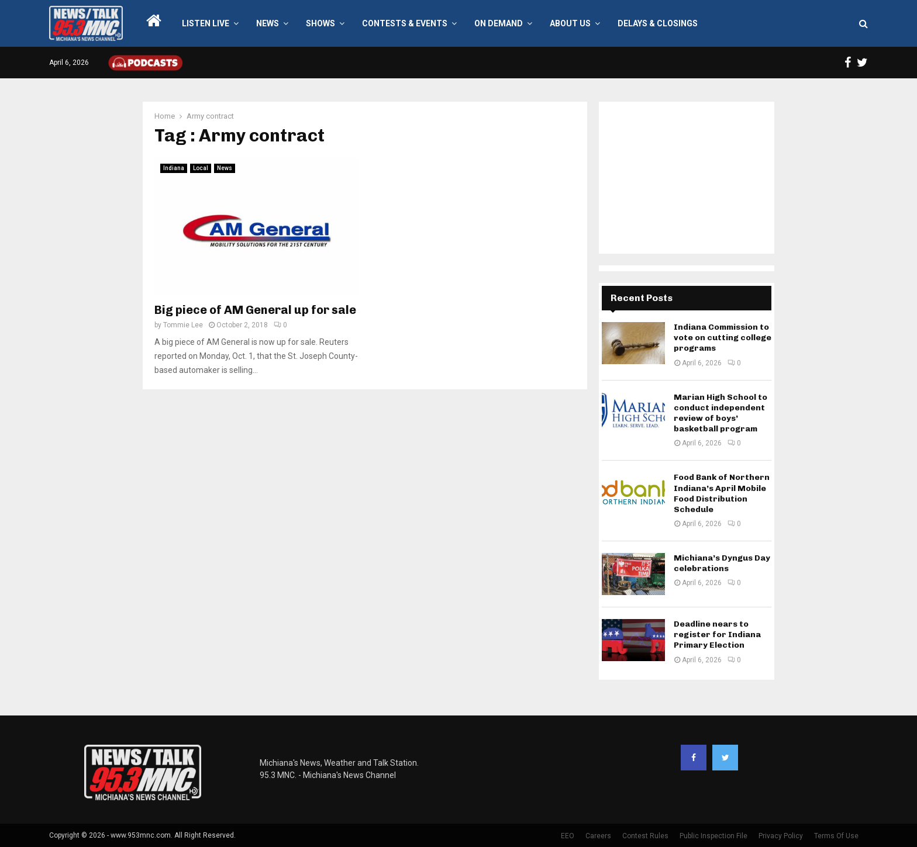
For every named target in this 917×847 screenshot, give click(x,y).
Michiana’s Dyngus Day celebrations (722, 563)
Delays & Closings (658, 23)
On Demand (498, 23)
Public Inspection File (713, 836)
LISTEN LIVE (205, 23)
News (267, 23)
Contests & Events (404, 23)
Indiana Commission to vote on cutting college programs (722, 337)
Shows (320, 23)
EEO (567, 836)
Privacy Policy (781, 836)
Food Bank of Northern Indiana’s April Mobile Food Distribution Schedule (722, 493)
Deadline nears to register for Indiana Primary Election (717, 634)
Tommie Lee (183, 325)
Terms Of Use (836, 836)
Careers (598, 836)
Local (200, 168)
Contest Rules (645, 836)
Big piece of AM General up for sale (255, 310)
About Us (570, 23)
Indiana (173, 168)
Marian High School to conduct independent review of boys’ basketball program (720, 413)
